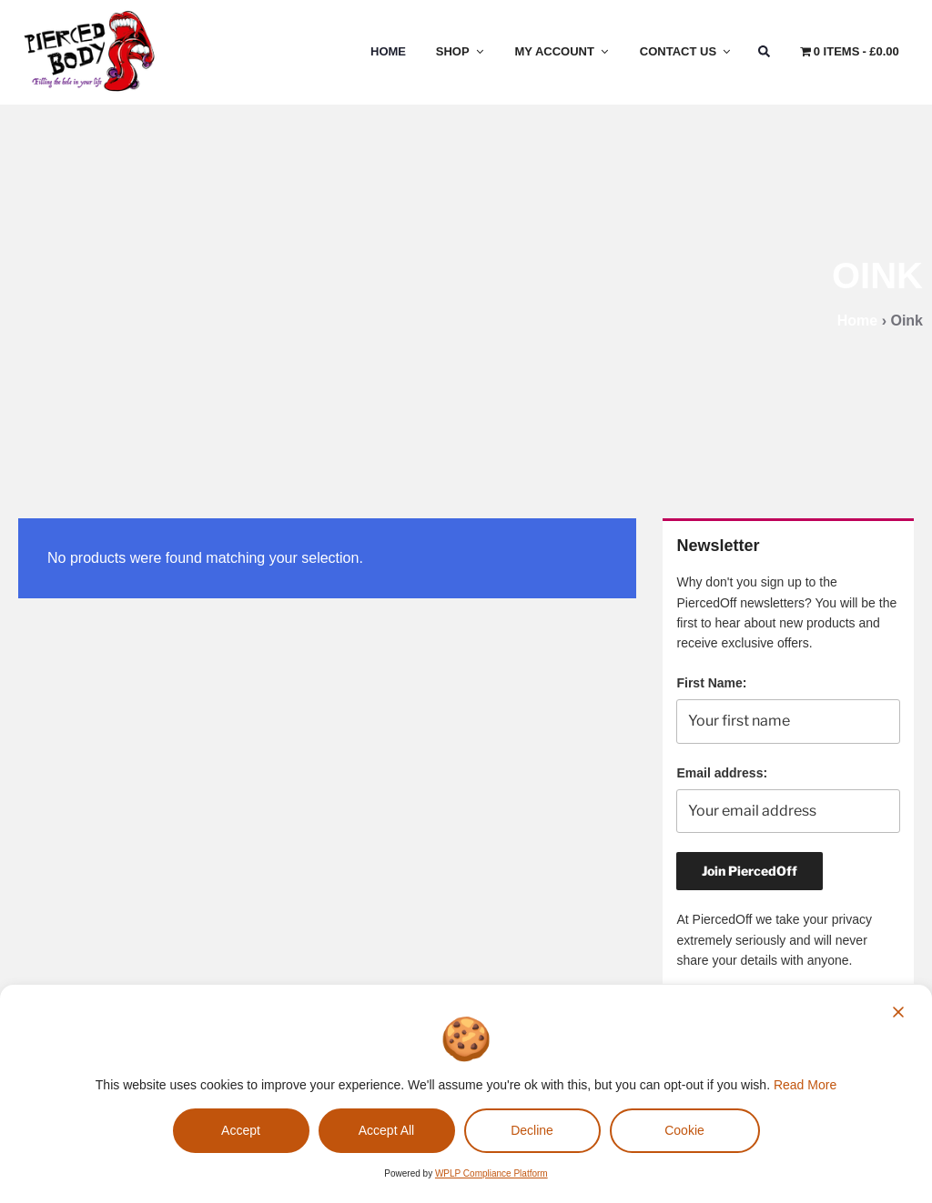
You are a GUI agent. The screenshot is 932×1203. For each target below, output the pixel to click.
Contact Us (686, 51)
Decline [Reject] (532, 1130)
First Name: (711, 683)
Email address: (721, 773)
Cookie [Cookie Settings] (684, 1130)
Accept (240, 1130)
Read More (805, 1085)
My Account (563, 51)
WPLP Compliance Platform (491, 1173)
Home (388, 51)
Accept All (386, 1130)
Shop (461, 51)
